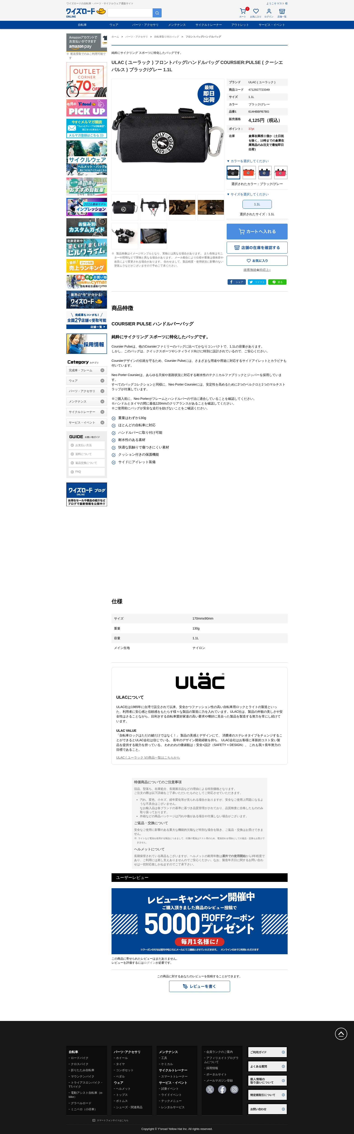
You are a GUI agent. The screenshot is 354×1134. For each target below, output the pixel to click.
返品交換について (86, 462)
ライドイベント (171, 1094)
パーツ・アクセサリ (145, 24)
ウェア (113, 24)
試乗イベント (170, 1088)
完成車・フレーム (80, 370)
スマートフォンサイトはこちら (112, 1120)
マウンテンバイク (82, 1076)
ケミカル (167, 1064)
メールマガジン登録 (219, 1080)
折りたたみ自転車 (82, 1070)
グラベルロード (81, 1103)
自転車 (82, 24)
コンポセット (125, 1070)
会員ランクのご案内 (219, 1052)
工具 (164, 1058)
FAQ (78, 471)
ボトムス (122, 1101)
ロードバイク (79, 1058)
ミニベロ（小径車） (84, 1109)
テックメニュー (171, 1101)
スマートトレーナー (174, 1076)
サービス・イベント (272, 24)
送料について (83, 454)
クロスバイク (79, 1064)
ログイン (150, 962)
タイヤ (120, 1064)
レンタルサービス (173, 1107)
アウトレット (240, 24)
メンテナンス (177, 24)
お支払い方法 (83, 445)
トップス (122, 1094)
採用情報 (212, 1068)
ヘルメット (123, 1088)
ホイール (122, 1058)
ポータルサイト (216, 1074)
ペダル (120, 1076)
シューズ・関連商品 (129, 1107)
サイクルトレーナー (209, 24)
